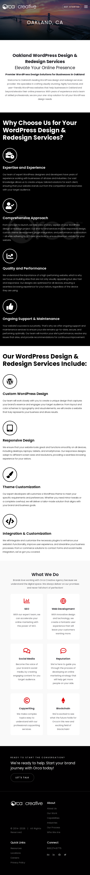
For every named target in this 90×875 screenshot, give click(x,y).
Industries (52, 822)
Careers (15, 857)
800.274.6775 (54, 848)
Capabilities (53, 818)
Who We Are (53, 832)
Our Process (53, 827)
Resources (16, 848)
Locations (16, 853)
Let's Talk (22, 777)
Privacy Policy (18, 862)
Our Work (52, 813)
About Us (52, 808)
